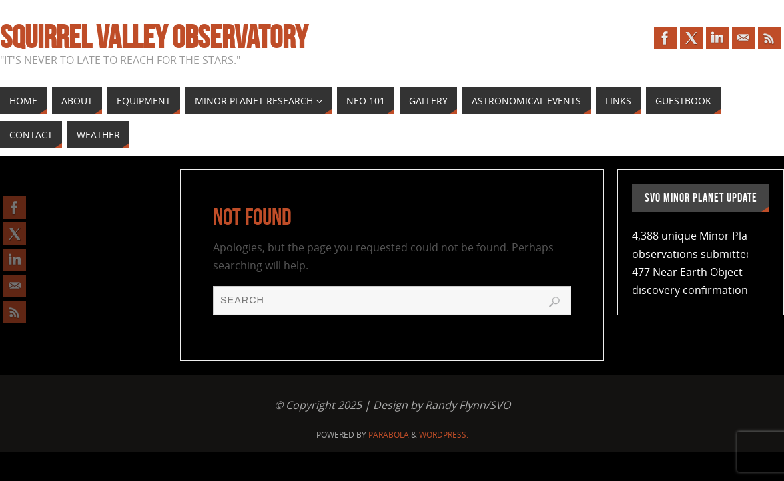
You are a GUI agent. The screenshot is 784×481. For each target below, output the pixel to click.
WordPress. (443, 434)
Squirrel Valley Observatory (154, 37)
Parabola (388, 434)
